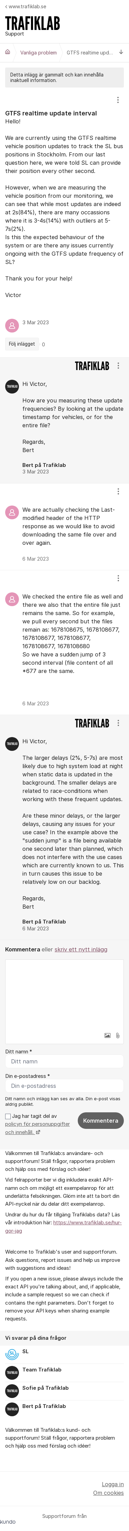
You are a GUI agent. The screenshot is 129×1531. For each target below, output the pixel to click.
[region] (64, 222)
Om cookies (108, 1492)
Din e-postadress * (27, 1076)
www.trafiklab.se (25, 6)
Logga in (113, 1484)
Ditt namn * (18, 1052)
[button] (107, 1035)
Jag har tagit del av (37, 1124)
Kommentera (100, 1120)
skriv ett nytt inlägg (81, 949)
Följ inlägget (22, 344)
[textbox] (64, 994)
